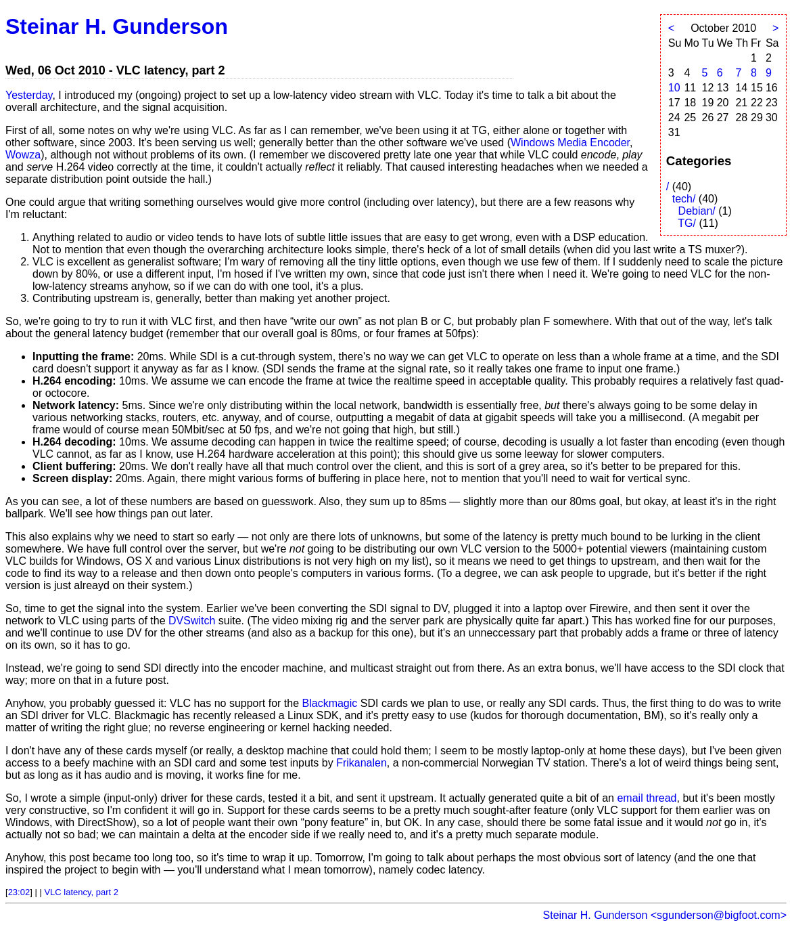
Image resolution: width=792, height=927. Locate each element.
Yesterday (28, 95)
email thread (646, 798)
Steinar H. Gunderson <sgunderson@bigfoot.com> (665, 915)
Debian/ (697, 211)
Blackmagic (330, 703)
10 (674, 87)
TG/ (687, 223)
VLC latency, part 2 (81, 892)
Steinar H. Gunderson (116, 26)
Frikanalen (361, 763)
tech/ (684, 198)
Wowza (23, 154)
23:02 (19, 892)
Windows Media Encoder (570, 142)
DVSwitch (191, 620)
